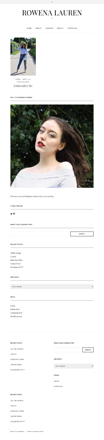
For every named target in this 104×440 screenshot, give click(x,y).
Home (29, 28)
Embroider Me (23, 86)
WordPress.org (16, 316)
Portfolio (72, 28)
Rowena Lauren (52, 12)
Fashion (49, 28)
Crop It (13, 256)
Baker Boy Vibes (16, 260)
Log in (12, 306)
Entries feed (14, 309)
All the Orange (15, 253)
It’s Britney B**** (16, 267)
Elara (12, 431)
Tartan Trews (15, 264)
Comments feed (16, 313)
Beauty (60, 28)
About (39, 28)
